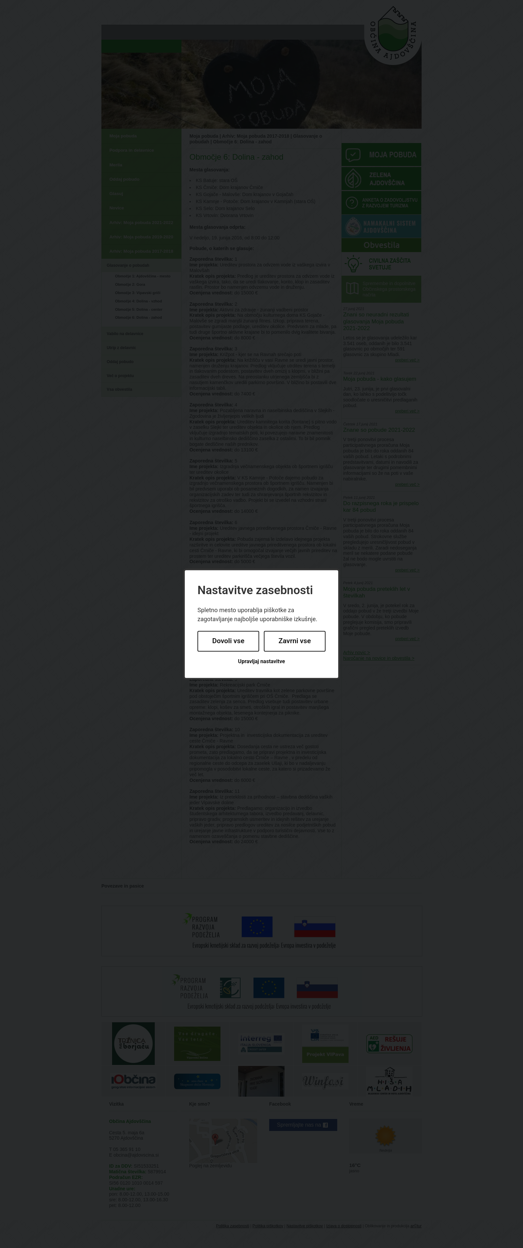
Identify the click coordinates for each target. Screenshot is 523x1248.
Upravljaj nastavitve (261, 661)
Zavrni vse (295, 641)
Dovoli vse (228, 641)
